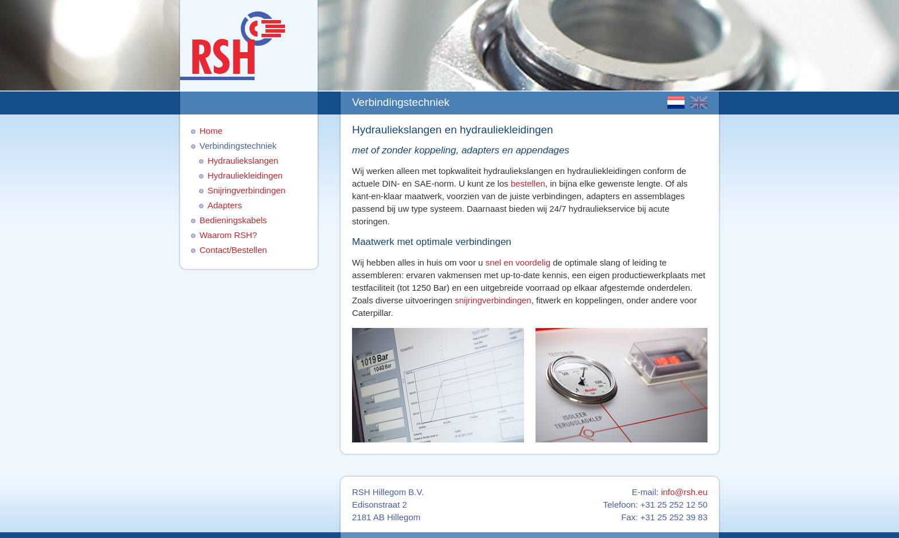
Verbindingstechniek (238, 146)
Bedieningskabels (233, 220)
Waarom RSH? (228, 235)
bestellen (527, 183)
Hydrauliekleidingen (245, 175)
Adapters (225, 205)
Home (211, 131)
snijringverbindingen (493, 300)
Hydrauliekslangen (243, 160)
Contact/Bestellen (233, 250)
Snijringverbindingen (247, 190)
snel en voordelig (518, 262)
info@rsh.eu (684, 492)
